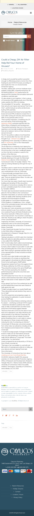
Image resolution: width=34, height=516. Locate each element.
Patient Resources (20, 22)
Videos (20, 40)
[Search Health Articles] (15, 36)
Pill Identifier (21, 4)
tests (16, 92)
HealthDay (15, 401)
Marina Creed (5, 160)
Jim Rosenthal (8, 142)
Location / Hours (17, 8)
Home (10, 22)
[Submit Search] (29, 36)
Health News (9, 40)
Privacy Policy (17, 497)
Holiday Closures (17, 489)
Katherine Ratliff (6, 123)
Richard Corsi (15, 139)
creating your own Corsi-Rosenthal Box (13, 355)
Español (10, 4)
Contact (17, 491)
